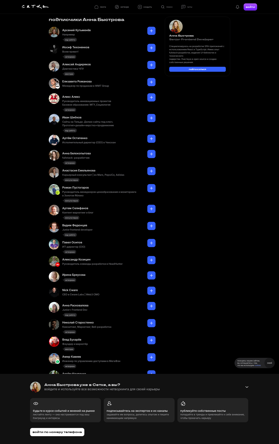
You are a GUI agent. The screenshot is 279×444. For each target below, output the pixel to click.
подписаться (197, 69)
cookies (258, 365)
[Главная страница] (35, 7)
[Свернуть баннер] (247, 387)
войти (250, 7)
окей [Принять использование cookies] (269, 362)
